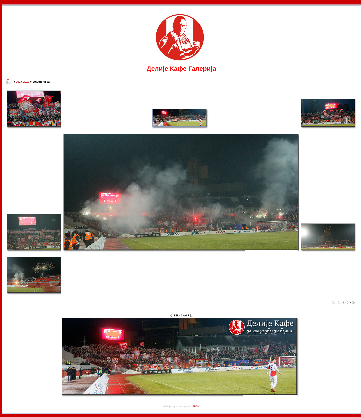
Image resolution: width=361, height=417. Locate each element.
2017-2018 (22, 81)
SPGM (196, 406)
